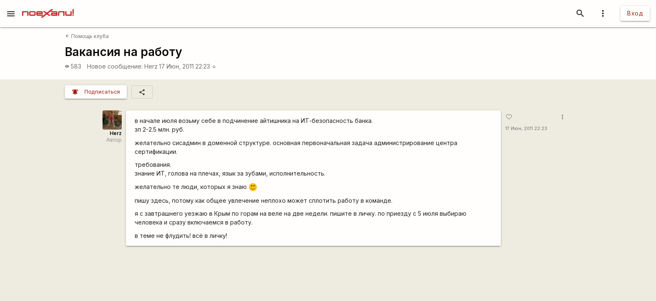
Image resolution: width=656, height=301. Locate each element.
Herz (151, 66)
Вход (635, 13)
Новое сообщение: (115, 66)
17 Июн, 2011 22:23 (187, 66)
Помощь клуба (87, 36)
